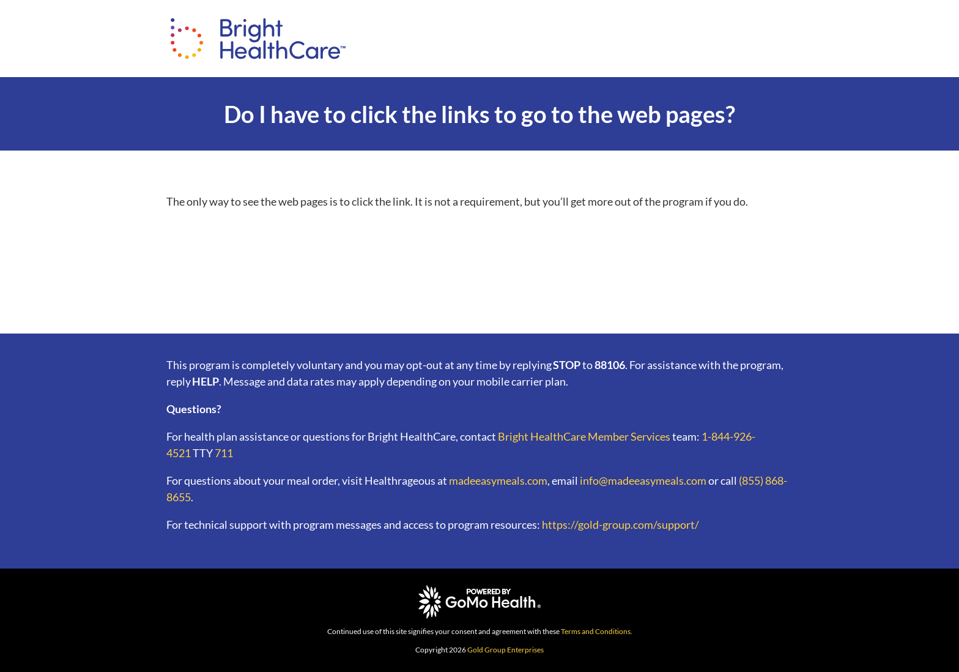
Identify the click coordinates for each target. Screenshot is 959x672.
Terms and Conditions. (596, 631)
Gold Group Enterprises (505, 649)
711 (224, 453)
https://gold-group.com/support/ (620, 524)
